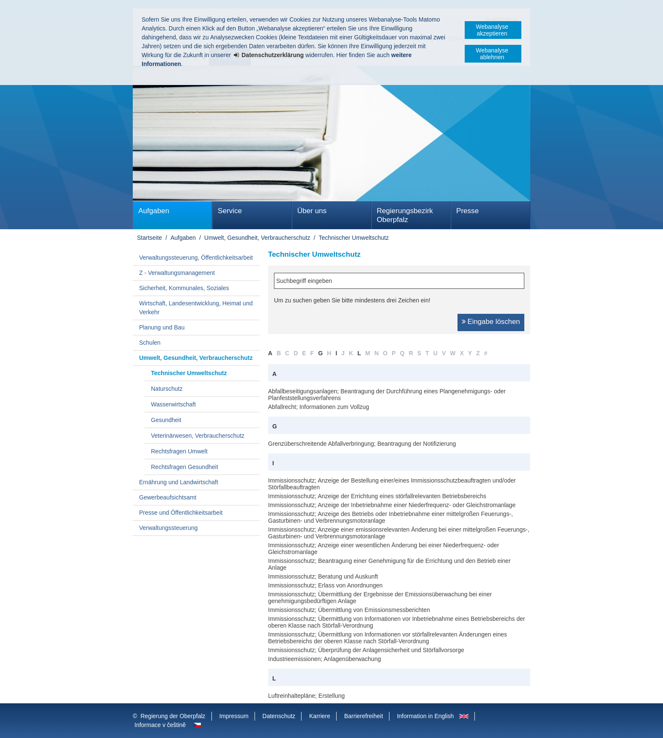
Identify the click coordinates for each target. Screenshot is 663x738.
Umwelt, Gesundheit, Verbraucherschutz (257, 237)
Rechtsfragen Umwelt (179, 451)
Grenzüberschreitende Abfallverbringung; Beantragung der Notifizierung (362, 443)
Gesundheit (166, 420)
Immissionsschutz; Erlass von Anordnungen (325, 585)
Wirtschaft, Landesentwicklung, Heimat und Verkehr (195, 308)
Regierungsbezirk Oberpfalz (405, 215)
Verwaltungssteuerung (168, 527)
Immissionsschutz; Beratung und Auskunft (323, 576)
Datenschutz (279, 716)
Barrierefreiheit (363, 716)
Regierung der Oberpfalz (172, 716)
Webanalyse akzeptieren (492, 30)
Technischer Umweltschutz (354, 237)
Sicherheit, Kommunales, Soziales (184, 288)
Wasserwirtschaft (173, 404)
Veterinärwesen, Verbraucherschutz (197, 435)
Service (230, 211)
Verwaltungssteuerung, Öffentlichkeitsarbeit (196, 257)
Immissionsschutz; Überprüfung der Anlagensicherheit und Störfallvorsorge (366, 650)
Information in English (425, 716)
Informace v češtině (160, 725)
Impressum (233, 716)
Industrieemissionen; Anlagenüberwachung (324, 659)
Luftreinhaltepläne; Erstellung (306, 695)
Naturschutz (167, 388)
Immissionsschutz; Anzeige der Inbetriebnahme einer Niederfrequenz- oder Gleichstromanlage (391, 505)
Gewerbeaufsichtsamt (167, 497)
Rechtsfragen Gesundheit (184, 467)
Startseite (149, 237)
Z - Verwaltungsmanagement (177, 272)
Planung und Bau (161, 327)
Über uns (311, 211)
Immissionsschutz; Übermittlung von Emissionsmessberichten (349, 609)
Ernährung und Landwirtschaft (178, 482)
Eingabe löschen (494, 322)
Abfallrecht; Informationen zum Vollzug (318, 406)
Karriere (319, 716)
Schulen (150, 342)
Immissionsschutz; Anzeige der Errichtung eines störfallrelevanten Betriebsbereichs (377, 496)
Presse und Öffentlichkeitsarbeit (180, 512)
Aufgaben (153, 211)
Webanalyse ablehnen (492, 53)
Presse (467, 211)
